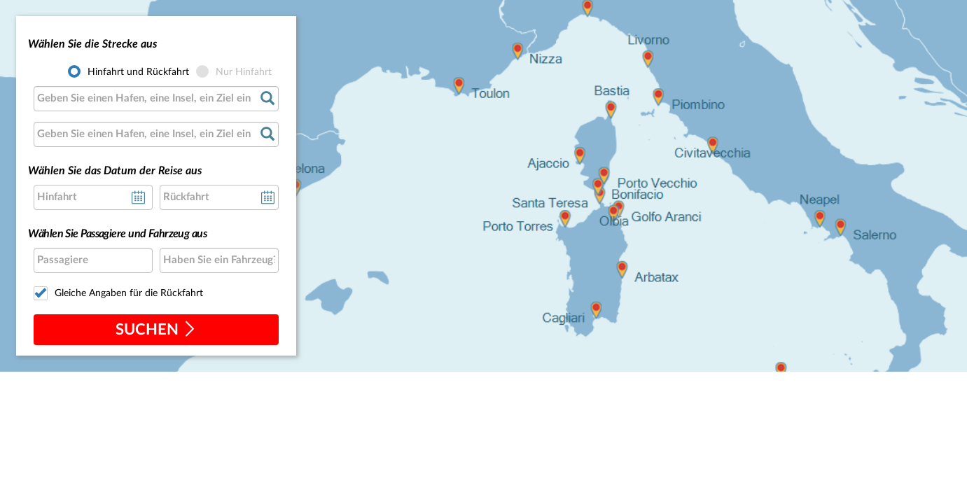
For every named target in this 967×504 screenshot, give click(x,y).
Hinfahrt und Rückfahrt (138, 72)
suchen (156, 329)
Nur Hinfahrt (244, 72)
